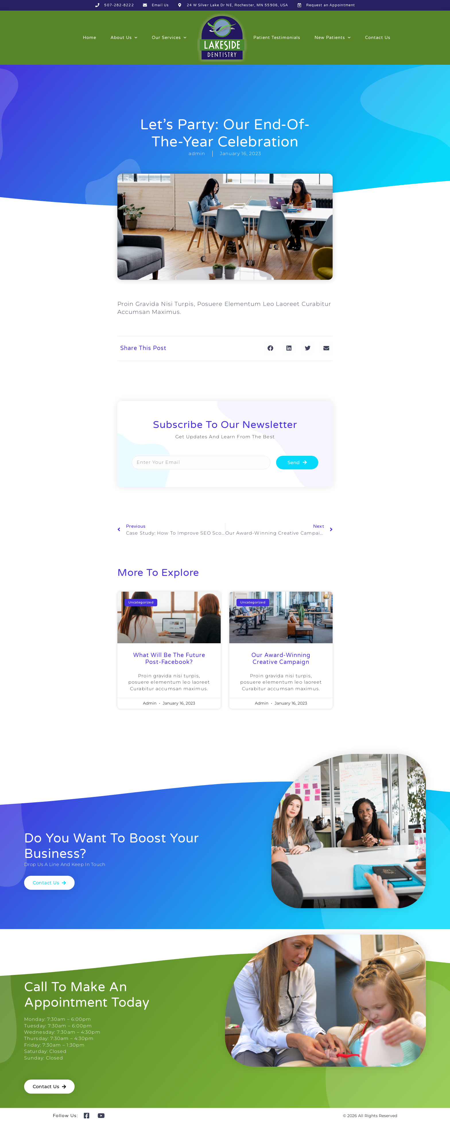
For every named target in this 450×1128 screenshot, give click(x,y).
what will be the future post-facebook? (169, 659)
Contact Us (377, 37)
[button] (270, 348)
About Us (123, 37)
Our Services (169, 37)
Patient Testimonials (276, 37)
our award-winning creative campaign (281, 659)
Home (89, 37)
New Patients (333, 37)
